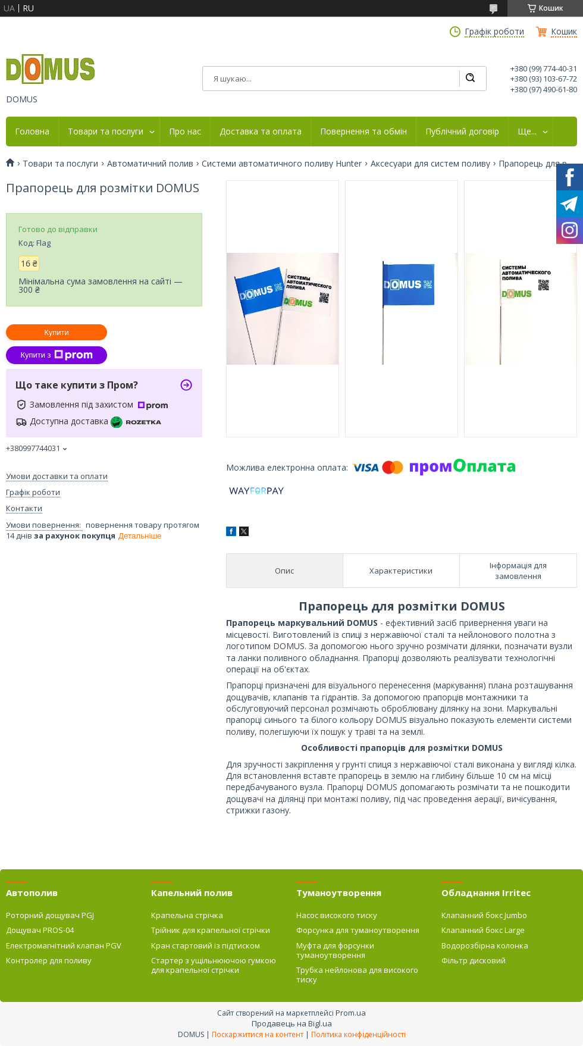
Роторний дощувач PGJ (50, 915)
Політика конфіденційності (358, 1034)
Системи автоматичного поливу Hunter (282, 163)
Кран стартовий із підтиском (205, 945)
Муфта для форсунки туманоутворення (335, 950)
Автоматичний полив (150, 163)
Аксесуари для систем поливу (430, 163)
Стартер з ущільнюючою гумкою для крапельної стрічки (213, 965)
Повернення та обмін (363, 131)
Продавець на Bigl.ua (292, 1023)
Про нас (185, 131)
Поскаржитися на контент (257, 1034)
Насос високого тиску (336, 915)
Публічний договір (462, 131)
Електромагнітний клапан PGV (63, 945)
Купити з (56, 355)
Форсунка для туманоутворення (357, 930)
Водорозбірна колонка (484, 945)
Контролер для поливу (49, 960)
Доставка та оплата (261, 131)
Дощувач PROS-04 (40, 930)
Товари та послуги (105, 131)
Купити (56, 332)
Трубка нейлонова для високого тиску (357, 974)
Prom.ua (351, 1012)
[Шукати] (470, 78)
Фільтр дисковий (473, 960)
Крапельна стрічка (187, 915)
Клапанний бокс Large (483, 930)
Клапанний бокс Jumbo (484, 915)
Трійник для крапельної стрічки (210, 930)
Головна (32, 131)
